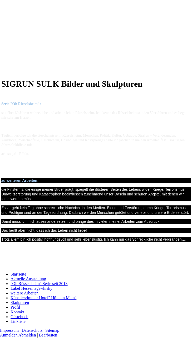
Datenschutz (32, 330)
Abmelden (27, 335)
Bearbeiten (48, 335)
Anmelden (9, 335)
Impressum (9, 330)
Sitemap (52, 330)
